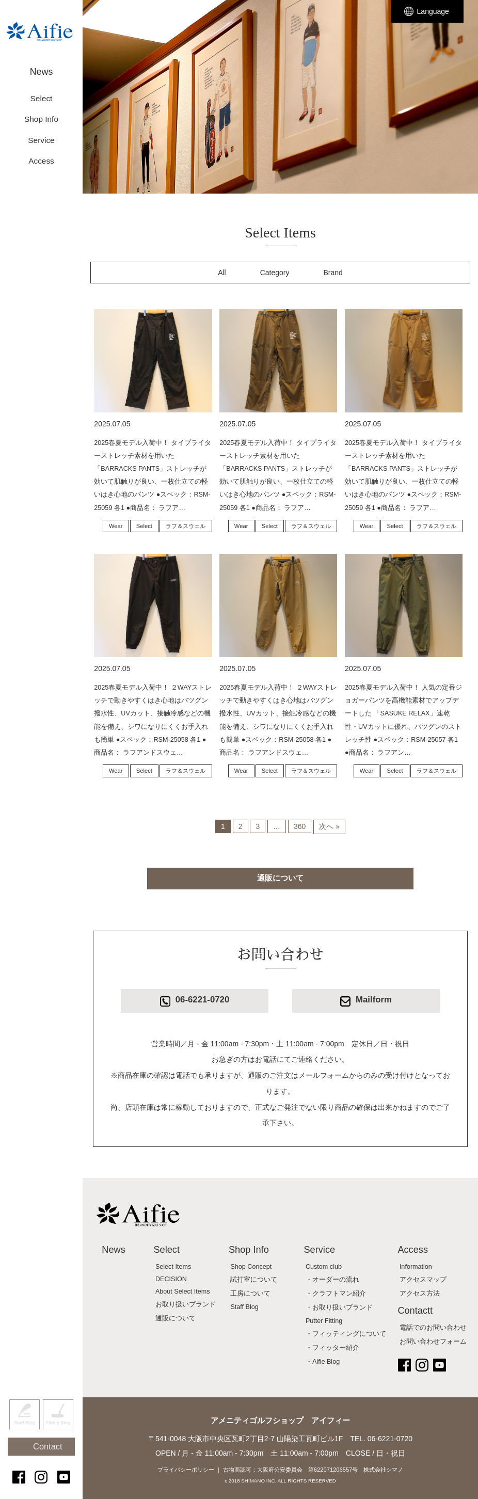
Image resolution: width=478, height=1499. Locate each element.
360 (300, 826)
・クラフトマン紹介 (336, 1293)
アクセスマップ (423, 1279)
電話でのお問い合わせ (433, 1327)
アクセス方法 (420, 1293)
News (41, 65)
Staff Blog (24, 1433)
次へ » (329, 826)
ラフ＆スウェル (185, 526)
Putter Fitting (324, 1321)
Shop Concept (251, 1266)
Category (275, 272)
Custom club (324, 1266)
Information (416, 1266)
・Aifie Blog (323, 1361)
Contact (46, 1459)
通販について (280, 877)
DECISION (171, 1279)
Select (144, 526)
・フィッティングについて (346, 1333)
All (222, 272)
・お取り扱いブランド (339, 1307)
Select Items (173, 1266)
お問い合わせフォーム (433, 1341)
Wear (116, 526)
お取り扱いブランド (185, 1304)
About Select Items (182, 1291)
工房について (250, 1293)
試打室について (253, 1279)
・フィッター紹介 (332, 1347)
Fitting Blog (58, 1433)
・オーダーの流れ (332, 1279)
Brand (333, 272)
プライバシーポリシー (185, 1469)
